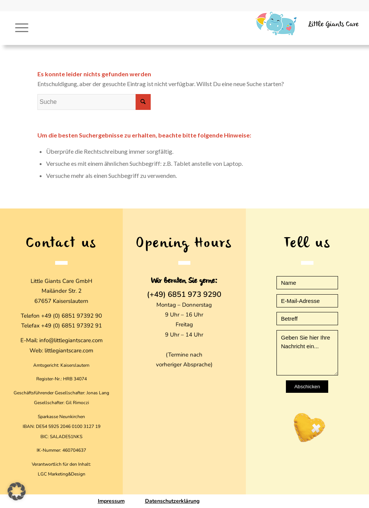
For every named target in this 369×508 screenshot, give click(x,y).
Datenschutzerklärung (172, 501)
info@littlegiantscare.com (71, 340)
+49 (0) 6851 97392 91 (71, 325)
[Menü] (18, 28)
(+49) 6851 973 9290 (184, 295)
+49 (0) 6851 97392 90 (71, 316)
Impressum (111, 501)
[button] (16, 491)
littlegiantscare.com (69, 350)
